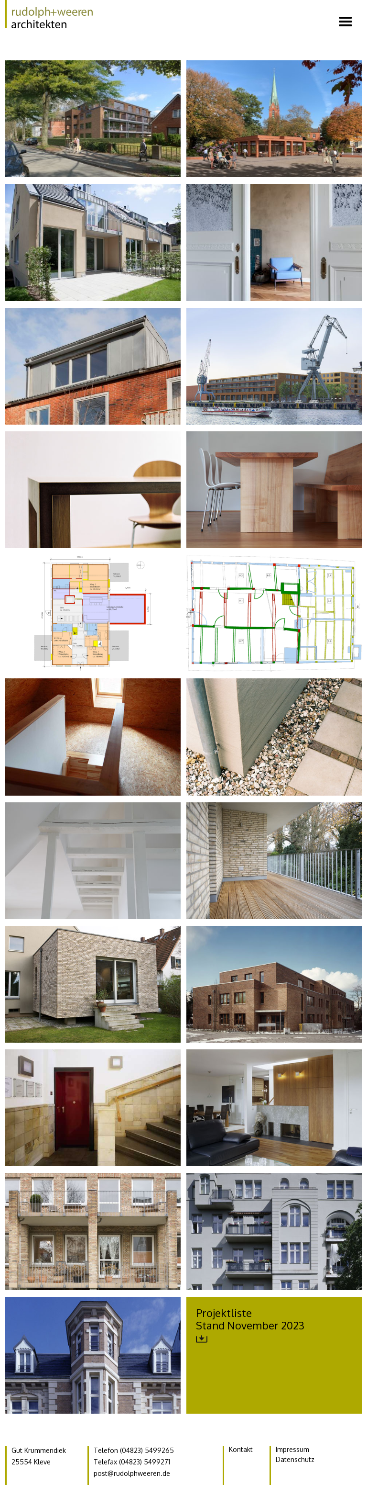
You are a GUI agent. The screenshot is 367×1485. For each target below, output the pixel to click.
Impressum (292, 1449)
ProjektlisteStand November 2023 (250, 1325)
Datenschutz (295, 1459)
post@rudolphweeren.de (132, 1473)
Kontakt (241, 1449)
